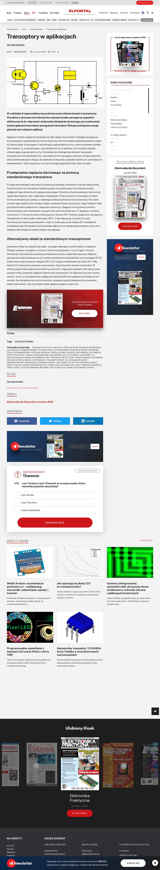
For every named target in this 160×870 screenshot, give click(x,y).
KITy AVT (10, 846)
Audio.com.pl (87, 851)
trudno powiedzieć (30, 510)
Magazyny (114, 13)
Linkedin (88, 420)
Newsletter (103, 13)
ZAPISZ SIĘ (133, 863)
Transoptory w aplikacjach (56, 29)
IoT (112, 142)
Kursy (26, 13)
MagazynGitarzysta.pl (91, 854)
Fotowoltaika (134, 20)
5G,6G (10, 20)
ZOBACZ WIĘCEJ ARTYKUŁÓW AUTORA (22, 388)
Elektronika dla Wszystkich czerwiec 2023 (30, 401)
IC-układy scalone (118, 135)
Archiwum (124, 13)
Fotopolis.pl (124, 851)
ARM (48, 20)
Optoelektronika (36, 29)
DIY (92, 20)
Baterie (74, 20)
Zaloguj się (144, 3)
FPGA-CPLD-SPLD (119, 127)
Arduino (41, 20)
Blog (9, 13)
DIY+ (34, 13)
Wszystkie (147, 20)
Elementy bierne (119, 20)
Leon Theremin (29, 502)
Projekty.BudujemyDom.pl (54, 854)
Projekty (18, 13)
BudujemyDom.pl (51, 851)
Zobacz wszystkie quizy (87, 471)
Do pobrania (135, 13)
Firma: (10, 333)
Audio (54, 20)
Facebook (21, 420)
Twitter (55, 421)
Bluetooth (84, 20)
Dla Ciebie (54, 13)
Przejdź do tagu (146, 540)
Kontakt (10, 849)
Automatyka (64, 20)
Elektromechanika (103, 20)
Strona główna (12, 29)
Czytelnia (43, 13)
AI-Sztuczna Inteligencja (25, 20)
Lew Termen (27, 495)
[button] (36, 766)
